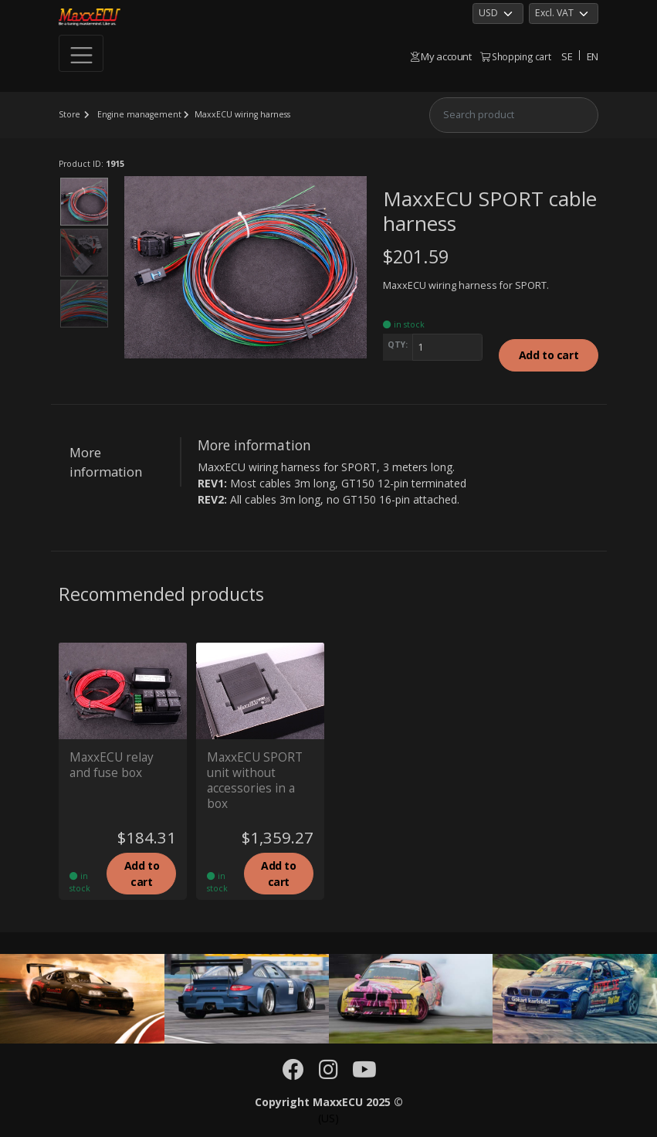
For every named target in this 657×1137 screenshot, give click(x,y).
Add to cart (548, 355)
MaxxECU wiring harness (242, 114)
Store (69, 114)
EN (592, 56)
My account (441, 56)
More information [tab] (105, 461)
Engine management (139, 114)
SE (566, 56)
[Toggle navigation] (81, 53)
